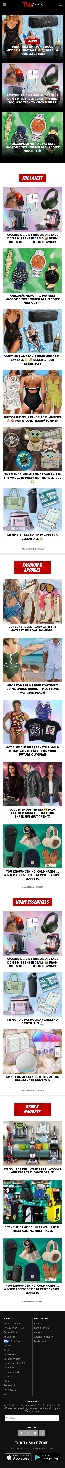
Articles (7, 1350)
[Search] (60, 4)
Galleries (8, 1376)
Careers (38, 1332)
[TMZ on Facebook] (21, 1433)
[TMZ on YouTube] (35, 1433)
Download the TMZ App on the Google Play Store (46, 1457)
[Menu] (4, 4)
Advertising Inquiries (44, 1337)
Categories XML (11, 1372)
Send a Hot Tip (41, 1328)
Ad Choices (9, 1337)
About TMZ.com (12, 1323)
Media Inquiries (41, 1341)
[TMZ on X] (28, 1433)
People (7, 1381)
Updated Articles (12, 1359)
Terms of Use (10, 1332)
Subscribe (56, 1418)
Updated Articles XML (14, 1363)
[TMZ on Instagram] (42, 1433)
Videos (7, 1394)
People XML (10, 1385)
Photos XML (10, 1390)
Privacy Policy (49, 1408)
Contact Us (39, 1323)
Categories (9, 1367)
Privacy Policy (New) (14, 1328)
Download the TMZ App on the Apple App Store (18, 1457)
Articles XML (10, 1354)
